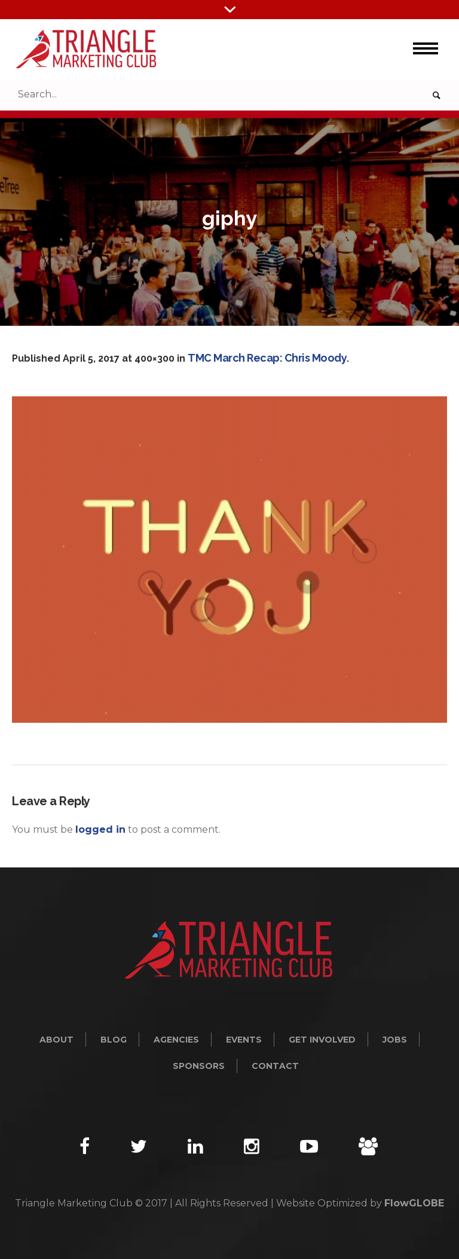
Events (244, 1039)
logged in (100, 829)
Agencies (176, 1039)
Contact (275, 1066)
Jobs (394, 1039)
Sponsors (199, 1066)
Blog (113, 1039)
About (56, 1039)
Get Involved (322, 1039)
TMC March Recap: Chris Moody (267, 358)
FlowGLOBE (414, 1203)
